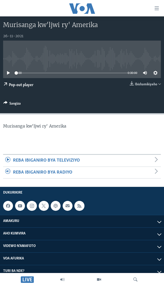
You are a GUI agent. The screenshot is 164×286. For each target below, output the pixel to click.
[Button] (12, 104)
